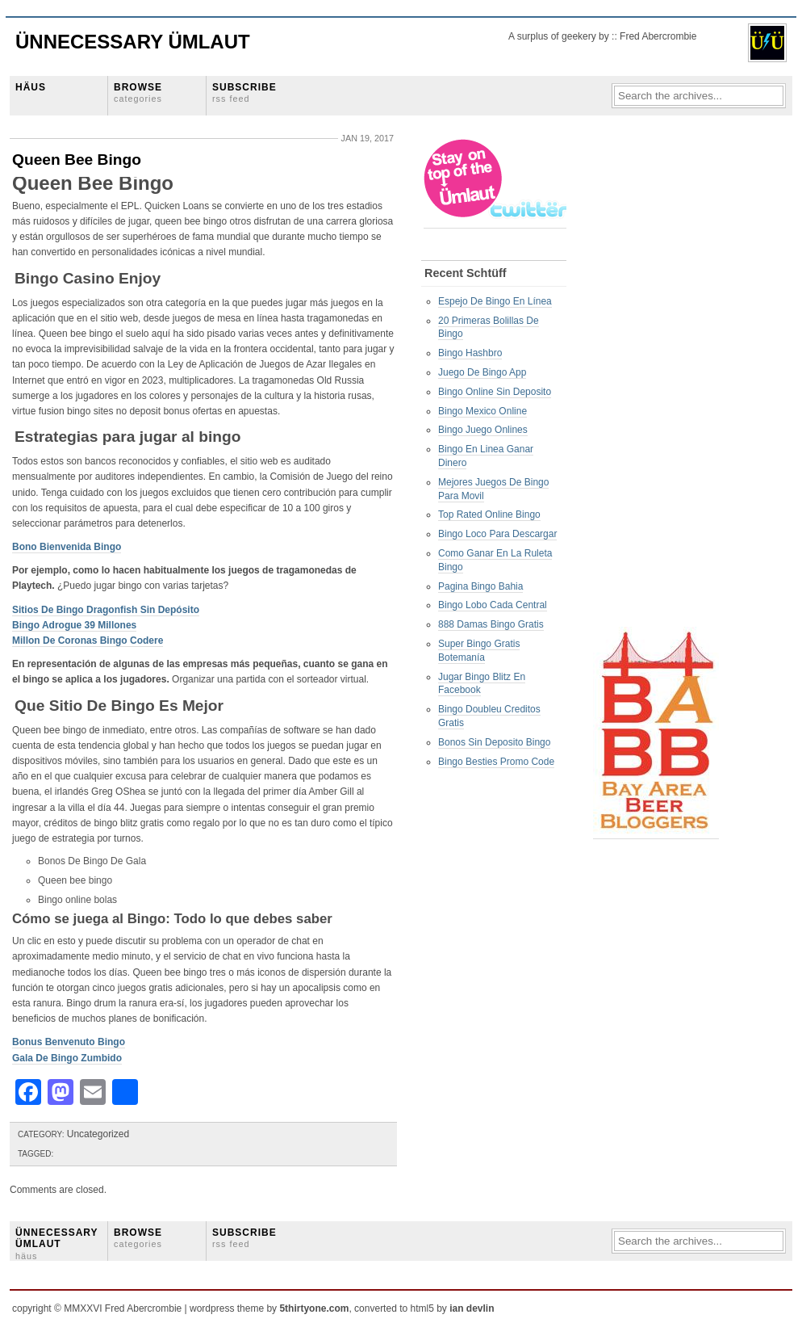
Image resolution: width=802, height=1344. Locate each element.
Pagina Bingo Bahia (480, 586)
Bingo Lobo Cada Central (492, 605)
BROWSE (138, 92)
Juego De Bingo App (482, 372)
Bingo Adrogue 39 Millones (74, 625)
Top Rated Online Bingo (489, 514)
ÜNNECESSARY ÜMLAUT (56, 1244)
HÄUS (30, 87)
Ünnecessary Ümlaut (132, 41)
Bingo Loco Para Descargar (497, 534)
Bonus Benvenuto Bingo (68, 1042)
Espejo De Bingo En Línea (495, 301)
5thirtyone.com (314, 1308)
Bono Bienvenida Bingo (66, 546)
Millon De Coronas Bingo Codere (87, 640)
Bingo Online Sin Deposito (494, 391)
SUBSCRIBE (244, 92)
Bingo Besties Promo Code (496, 761)
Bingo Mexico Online (482, 411)
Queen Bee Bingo (76, 159)
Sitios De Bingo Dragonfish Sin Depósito (105, 609)
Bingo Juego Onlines (483, 429)
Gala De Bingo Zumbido (67, 1058)
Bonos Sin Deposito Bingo (494, 742)
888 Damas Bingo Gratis (491, 624)
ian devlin (471, 1308)
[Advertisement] (657, 380)
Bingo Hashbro (470, 353)
